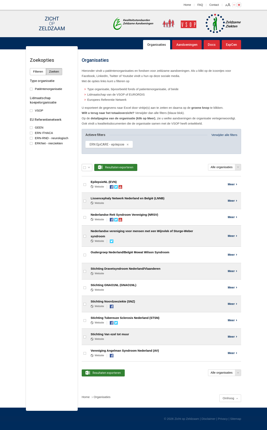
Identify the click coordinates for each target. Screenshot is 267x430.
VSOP (39, 110)
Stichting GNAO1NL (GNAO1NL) (113, 285)
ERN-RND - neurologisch (51, 138)
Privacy (223, 418)
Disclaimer (208, 418)
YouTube (120, 187)
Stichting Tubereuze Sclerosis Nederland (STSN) (125, 317)
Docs (212, 45)
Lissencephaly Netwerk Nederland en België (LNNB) (127, 198)
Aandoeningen (186, 45)
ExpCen (231, 45)
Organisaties (156, 45)
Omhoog (228, 398)
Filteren (38, 71)
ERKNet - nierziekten (49, 143)
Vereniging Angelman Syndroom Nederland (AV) (125, 350)
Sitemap (235, 418)
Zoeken (54, 71)
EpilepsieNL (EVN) (104, 182)
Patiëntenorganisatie (48, 89)
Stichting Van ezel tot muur (110, 334)
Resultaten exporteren (119, 167)
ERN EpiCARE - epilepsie (106, 144)
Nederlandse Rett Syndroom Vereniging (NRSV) (124, 214)
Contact (214, 4)
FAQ (200, 4)
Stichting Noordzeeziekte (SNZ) (113, 301)
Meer (231, 184)
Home (187, 4)
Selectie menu (89, 167)
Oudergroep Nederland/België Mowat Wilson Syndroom (130, 252)
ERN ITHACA (44, 133)
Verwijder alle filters (224, 135)
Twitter (116, 187)
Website (99, 186)
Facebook (111, 187)
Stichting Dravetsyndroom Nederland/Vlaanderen (125, 268)
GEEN (39, 127)
